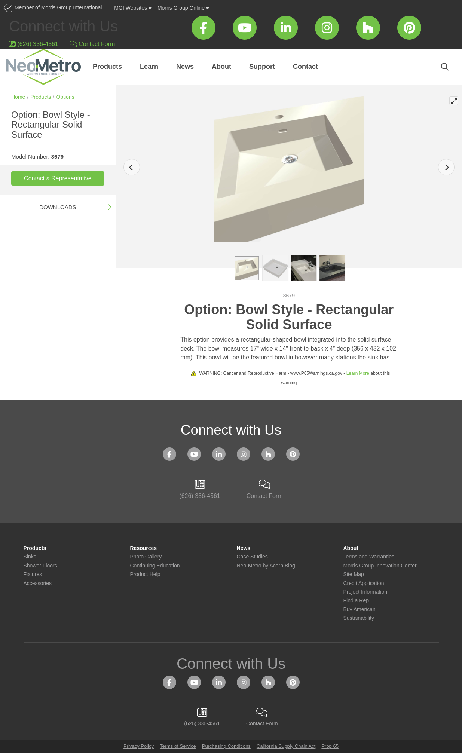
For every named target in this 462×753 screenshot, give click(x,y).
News (185, 66)
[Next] (446, 167)
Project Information (365, 592)
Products (107, 66)
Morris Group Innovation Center (380, 566)
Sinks (30, 557)
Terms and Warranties (368, 557)
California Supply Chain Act (286, 746)
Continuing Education (155, 566)
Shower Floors (40, 566)
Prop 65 (330, 746)
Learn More (357, 373)
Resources (143, 548)
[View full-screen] (453, 100)
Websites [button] (133, 8)
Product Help (145, 574)
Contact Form (92, 44)
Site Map (353, 574)
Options (65, 97)
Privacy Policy (138, 746)
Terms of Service (178, 746)
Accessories (38, 583)
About (221, 66)
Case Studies (252, 557)
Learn (149, 66)
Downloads (57, 207)
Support (262, 66)
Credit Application (363, 583)
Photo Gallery (146, 557)
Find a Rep (356, 600)
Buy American (359, 609)
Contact (305, 66)
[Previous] (131, 167)
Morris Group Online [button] (183, 8)
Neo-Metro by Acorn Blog (266, 566)
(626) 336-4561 (33, 44)
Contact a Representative (58, 178)
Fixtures (33, 574)
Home (18, 97)
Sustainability (358, 618)
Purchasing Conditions (226, 746)
